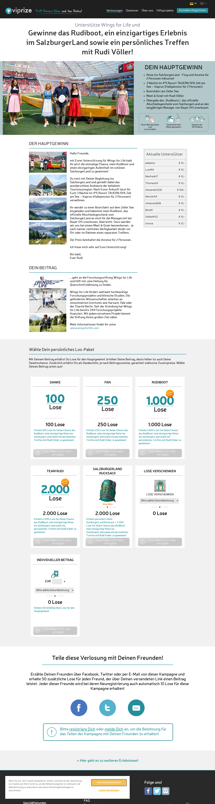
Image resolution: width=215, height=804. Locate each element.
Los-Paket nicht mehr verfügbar (57, 452)
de (196, 3)
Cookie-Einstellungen (109, 790)
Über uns (147, 10)
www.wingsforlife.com (84, 328)
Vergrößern (108, 504)
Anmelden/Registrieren (192, 10)
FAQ (87, 800)
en (206, 3)
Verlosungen (114, 10)
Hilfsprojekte (165, 10)
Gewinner (132, 10)
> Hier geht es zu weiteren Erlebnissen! (107, 760)
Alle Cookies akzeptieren (109, 783)
